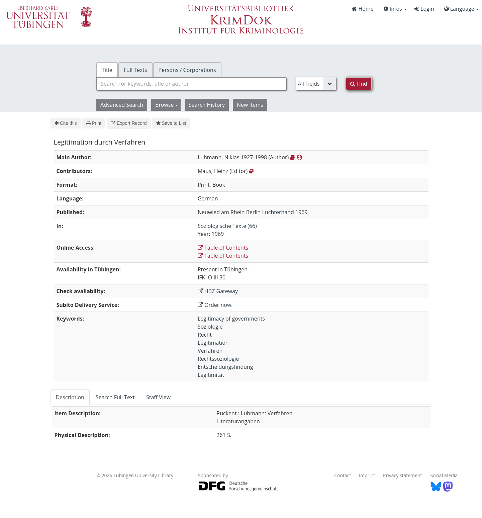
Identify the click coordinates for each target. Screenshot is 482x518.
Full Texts (135, 70)
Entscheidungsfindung (225, 366)
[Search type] (316, 83)
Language (461, 8)
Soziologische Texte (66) (227, 226)
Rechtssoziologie (218, 358)
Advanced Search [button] (121, 104)
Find (358, 83)
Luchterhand (278, 212)
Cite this (66, 123)
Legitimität (211, 374)
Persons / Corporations (187, 70)
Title (107, 70)
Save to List (171, 123)
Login (424, 8)
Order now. (215, 305)
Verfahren (210, 350)
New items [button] (250, 104)
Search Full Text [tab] (115, 397)
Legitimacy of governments (231, 318)
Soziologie (210, 326)
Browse (166, 104)
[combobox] (191, 83)
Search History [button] (207, 104)
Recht (205, 334)
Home (362, 8)
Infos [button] (395, 8)
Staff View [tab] (158, 397)
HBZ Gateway (218, 291)
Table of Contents (223, 247)
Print (93, 123)
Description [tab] (70, 397)
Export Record (129, 123)
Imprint (367, 475)
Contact (342, 475)
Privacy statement (402, 475)
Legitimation (213, 342)
